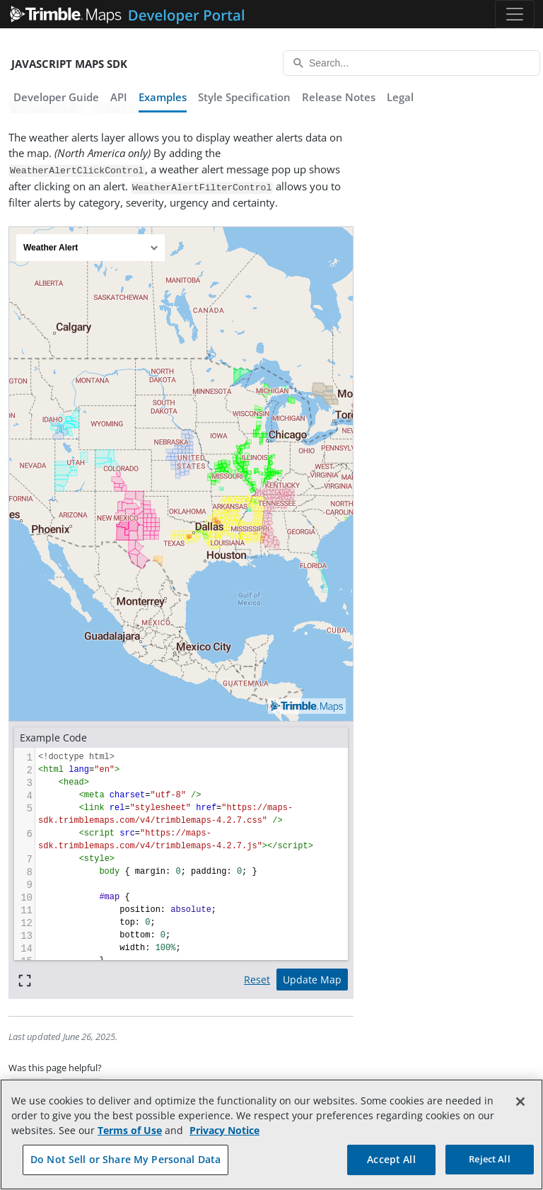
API (118, 97)
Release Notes (338, 97)
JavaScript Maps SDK (69, 64)
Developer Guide (56, 97)
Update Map (312, 979)
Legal (400, 97)
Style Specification (244, 97)
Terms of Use (130, 1130)
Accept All (391, 1159)
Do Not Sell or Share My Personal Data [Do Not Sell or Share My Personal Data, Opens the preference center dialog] (125, 1159)
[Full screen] (24, 979)
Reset (257, 979)
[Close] (520, 1101)
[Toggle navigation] (515, 14)
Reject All (489, 1159)
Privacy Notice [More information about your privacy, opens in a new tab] (224, 1130)
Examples (163, 97)
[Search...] (411, 63)
